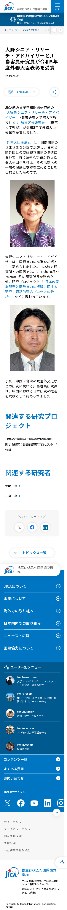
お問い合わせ (14, 778)
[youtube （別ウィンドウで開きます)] (34, 803)
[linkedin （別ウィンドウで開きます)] (47, 803)
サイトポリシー (14, 822)
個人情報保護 (13, 836)
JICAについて (15, 586)
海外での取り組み (19, 611)
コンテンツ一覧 (15, 759)
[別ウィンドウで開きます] (19, 527)
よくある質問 (14, 768)
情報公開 (10, 843)
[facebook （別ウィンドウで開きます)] (21, 803)
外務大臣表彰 (19, 142)
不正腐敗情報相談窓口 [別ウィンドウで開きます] (19, 850)
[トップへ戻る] (56, 812)
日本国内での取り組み (22, 623)
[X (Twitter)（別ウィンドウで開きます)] (7, 803)
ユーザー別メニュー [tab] (22, 667)
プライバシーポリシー (19, 829)
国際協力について (18, 648)
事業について (15, 598)
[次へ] (61, 30)
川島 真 (13, 496)
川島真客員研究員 (31, 122)
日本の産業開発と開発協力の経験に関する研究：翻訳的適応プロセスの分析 (32, 289)
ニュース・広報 (17, 635)
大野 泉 (13, 486)
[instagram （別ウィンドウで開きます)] (61, 803)
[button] (21, 92)
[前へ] (54, 30)
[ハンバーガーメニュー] (57, 4)
